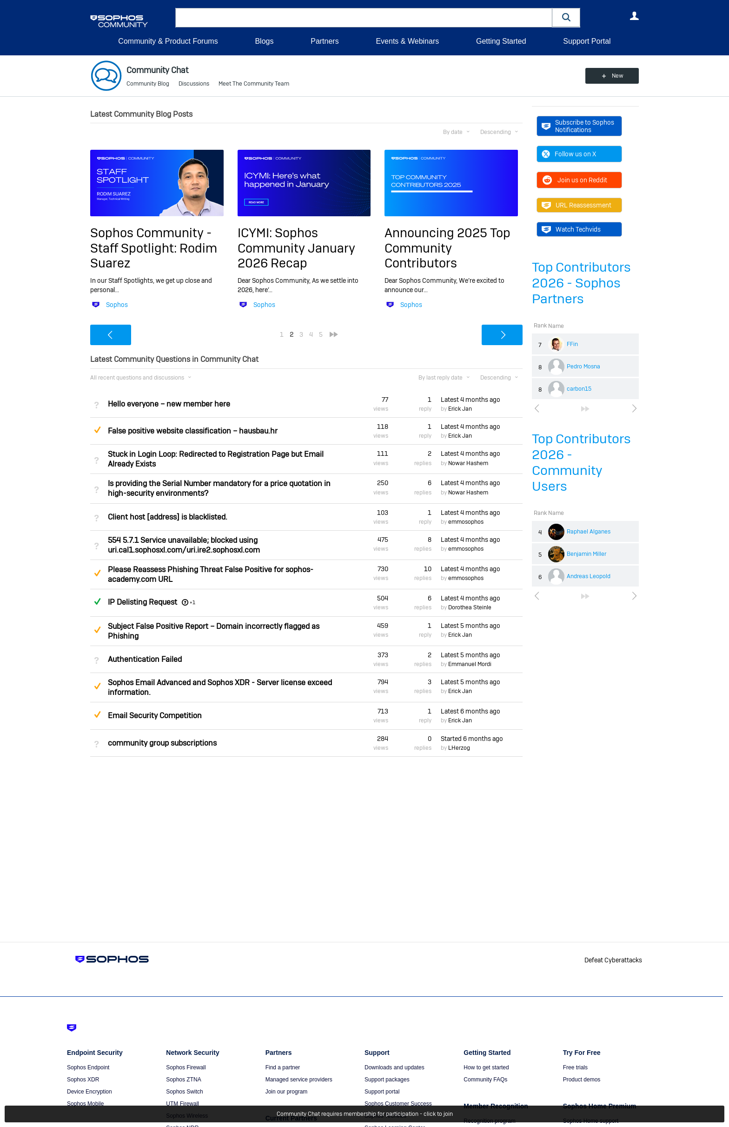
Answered (97, 601)
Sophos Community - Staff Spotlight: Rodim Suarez (153, 248)
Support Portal (586, 41)
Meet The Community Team (254, 83)
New (617, 76)
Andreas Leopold (588, 576)
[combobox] (364, 17)
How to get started (486, 1067)
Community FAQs (485, 1079)
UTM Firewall (182, 1103)
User (634, 15)
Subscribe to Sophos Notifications (578, 126)
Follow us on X (569, 154)
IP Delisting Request (142, 602)
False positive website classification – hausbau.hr (193, 431)
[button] (566, 17)
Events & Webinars (407, 41)
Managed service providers (298, 1079)
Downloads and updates (394, 1067)
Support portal (381, 1091)
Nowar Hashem (468, 463)
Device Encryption (89, 1091)
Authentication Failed (145, 659)
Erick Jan (460, 409)
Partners (324, 41)
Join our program (286, 1091)
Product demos (582, 1079)
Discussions (194, 83)
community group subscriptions (162, 743)
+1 (192, 602)
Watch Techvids (571, 229)
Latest (470, 399)
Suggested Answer (97, 430)
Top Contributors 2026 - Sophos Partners (581, 283)
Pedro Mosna (583, 366)
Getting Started (501, 41)
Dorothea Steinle (469, 607)
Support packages (387, 1079)
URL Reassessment (576, 205)
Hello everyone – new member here (169, 404)
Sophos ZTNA (183, 1079)
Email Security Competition (155, 715)
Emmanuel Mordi (469, 664)
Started (472, 738)
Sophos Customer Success (398, 1103)
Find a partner (282, 1067)
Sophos (117, 304)
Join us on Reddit (574, 180)
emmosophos (466, 522)
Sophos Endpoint (88, 1067)
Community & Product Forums (168, 41)
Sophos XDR (83, 1079)
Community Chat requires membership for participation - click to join (365, 1114)
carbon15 (579, 389)
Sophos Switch (184, 1091)
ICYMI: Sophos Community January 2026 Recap (296, 248)
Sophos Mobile (85, 1103)
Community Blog (147, 83)
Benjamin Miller (586, 554)
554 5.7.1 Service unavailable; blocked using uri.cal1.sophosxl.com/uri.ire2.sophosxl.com (184, 545)
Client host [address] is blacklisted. (167, 517)
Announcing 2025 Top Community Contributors (447, 248)
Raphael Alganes (588, 531)
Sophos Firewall (185, 1067)
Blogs (264, 41)
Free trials (575, 1067)
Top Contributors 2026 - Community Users (581, 462)
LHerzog (459, 748)
